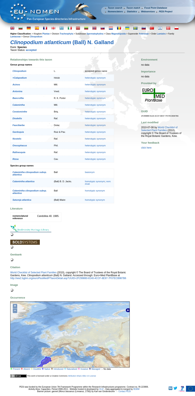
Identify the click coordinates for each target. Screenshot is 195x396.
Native (47, 369)
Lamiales (161, 34)
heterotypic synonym (95, 78)
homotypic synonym (95, 181)
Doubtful (37, 369)
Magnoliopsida (118, 34)
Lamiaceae (15, 36)
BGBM (136, 389)
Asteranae (144, 34)
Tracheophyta (66, 34)
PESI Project (165, 11)
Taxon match (133, 8)
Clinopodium (36, 36)
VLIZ (101, 389)
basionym (90, 172)
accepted (31, 50)
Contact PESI (124, 391)
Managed (96, 369)
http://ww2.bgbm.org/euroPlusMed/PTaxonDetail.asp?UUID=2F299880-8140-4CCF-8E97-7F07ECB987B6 (68, 278)
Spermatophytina (95, 34)
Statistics (132, 11)
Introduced (58, 369)
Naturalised (72, 369)
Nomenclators (115, 11)
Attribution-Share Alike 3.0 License (82, 376)
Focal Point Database (155, 8)
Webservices (148, 11)
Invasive (84, 369)
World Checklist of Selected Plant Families (33, 272)
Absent (27, 369)
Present (16, 369)
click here (146, 147)
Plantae (46, 34)
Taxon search (115, 8)
